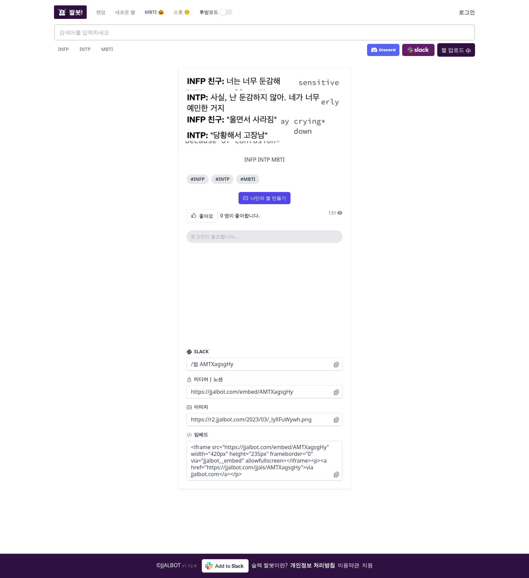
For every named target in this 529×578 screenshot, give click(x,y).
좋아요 (202, 216)
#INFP (197, 179)
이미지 (197, 407)
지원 (367, 565)
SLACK (197, 351)
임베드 (197, 434)
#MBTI (247, 179)
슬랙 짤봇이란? (269, 565)
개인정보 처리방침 (312, 565)
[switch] (226, 12)
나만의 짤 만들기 (264, 198)
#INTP (222, 179)
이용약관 (348, 565)
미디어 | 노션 (205, 379)
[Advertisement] (264, 295)
